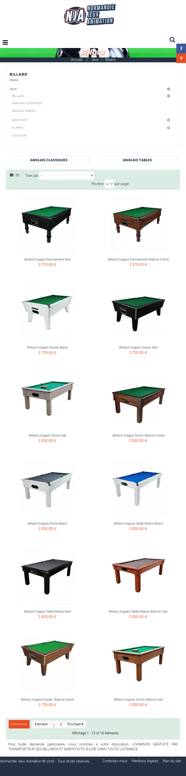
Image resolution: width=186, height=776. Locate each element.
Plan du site (172, 761)
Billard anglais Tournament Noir (47, 259)
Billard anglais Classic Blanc (47, 347)
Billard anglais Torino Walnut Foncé (138, 435)
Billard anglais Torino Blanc (48, 523)
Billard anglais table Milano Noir (47, 611)
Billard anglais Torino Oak (47, 435)
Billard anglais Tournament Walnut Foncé (138, 259)
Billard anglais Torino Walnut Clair (138, 699)
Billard (18, 96)
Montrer (98, 184)
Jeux (13, 89)
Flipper (17, 127)
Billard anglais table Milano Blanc (138, 523)
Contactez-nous (114, 761)
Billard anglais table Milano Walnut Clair (138, 611)
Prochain (75, 724)
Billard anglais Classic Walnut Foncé (47, 699)
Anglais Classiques (27, 103)
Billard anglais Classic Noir (138, 347)
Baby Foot (20, 120)
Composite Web (120, 771)
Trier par (31, 176)
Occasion (19, 135)
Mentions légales (145, 761)
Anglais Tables (24, 111)
